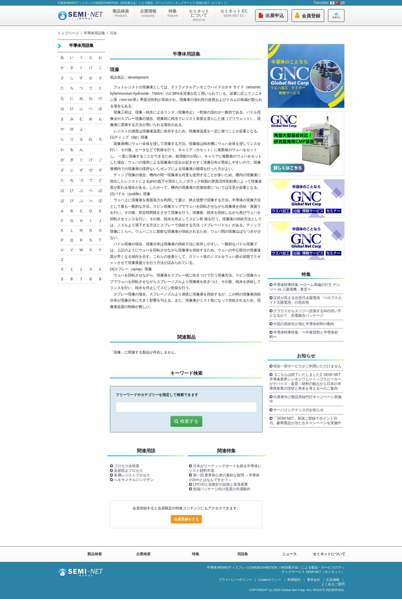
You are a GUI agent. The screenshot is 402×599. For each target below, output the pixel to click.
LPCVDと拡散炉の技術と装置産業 (220, 484)
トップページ (68, 33)
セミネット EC (234, 13)
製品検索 (121, 13)
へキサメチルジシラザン (134, 480)
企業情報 (148, 13)
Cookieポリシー (269, 580)
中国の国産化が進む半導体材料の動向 (303, 324)
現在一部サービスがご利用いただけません (307, 366)
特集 (172, 13)
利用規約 (294, 580)
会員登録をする (186, 519)
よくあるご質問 (333, 584)
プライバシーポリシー (235, 580)
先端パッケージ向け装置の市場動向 (221, 489)
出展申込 (274, 15)
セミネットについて (199, 15)
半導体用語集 (94, 33)
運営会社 (313, 580)
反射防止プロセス (128, 470)
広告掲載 (332, 580)
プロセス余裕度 (126, 466)
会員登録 (311, 16)
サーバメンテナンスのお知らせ (298, 410)
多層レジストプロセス (132, 475)
